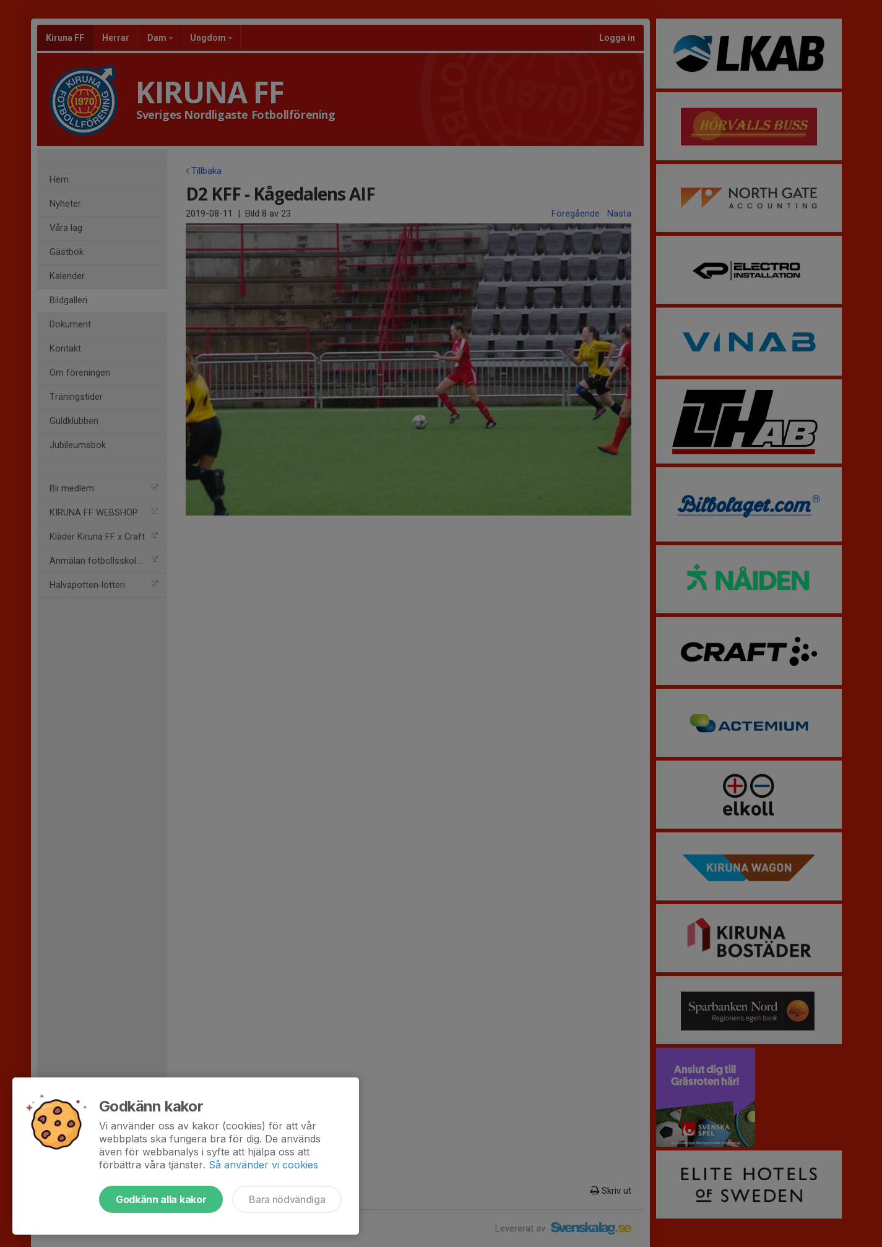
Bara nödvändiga (287, 1199)
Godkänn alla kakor (161, 1199)
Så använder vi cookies (263, 1165)
